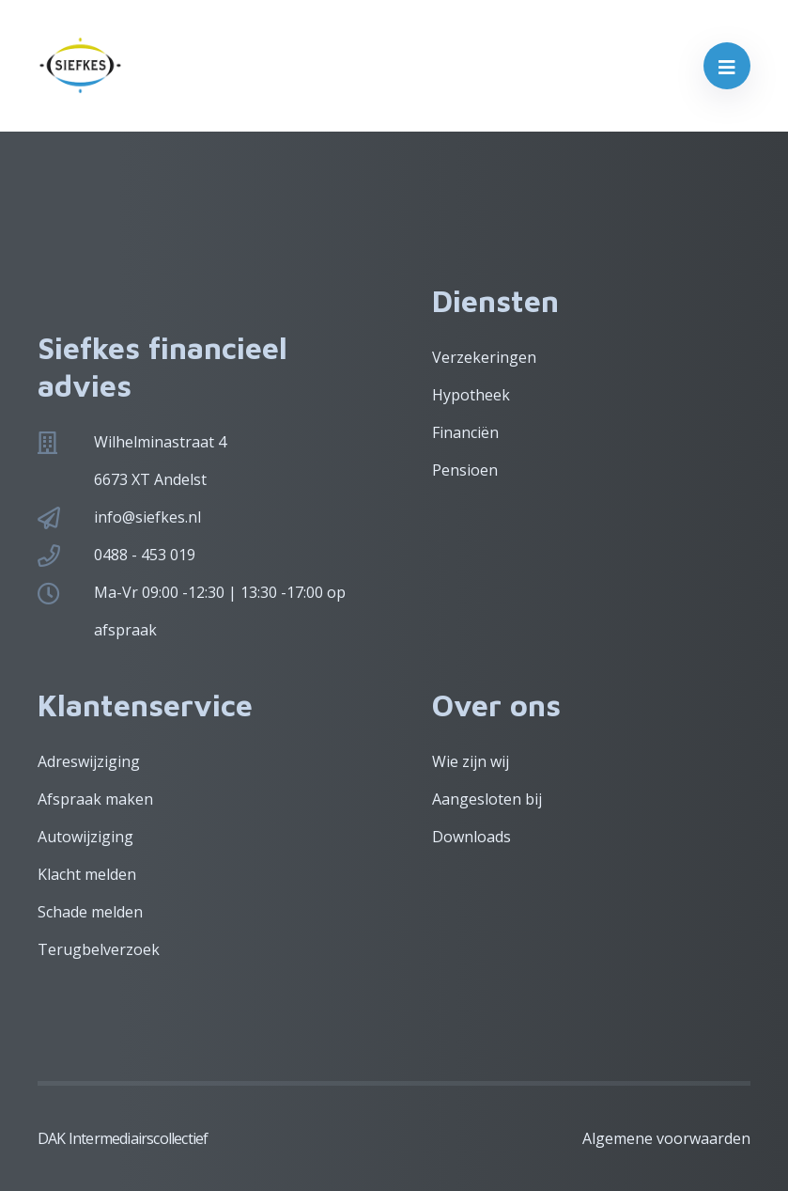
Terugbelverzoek (99, 949)
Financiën (465, 432)
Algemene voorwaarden (666, 1138)
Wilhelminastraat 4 (160, 441)
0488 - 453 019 (144, 554)
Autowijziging (85, 836)
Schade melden (90, 911)
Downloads (471, 836)
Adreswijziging (89, 761)
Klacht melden (87, 874)
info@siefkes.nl (147, 517)
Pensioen (465, 470)
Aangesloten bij (487, 799)
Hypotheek (471, 394)
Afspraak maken (95, 799)
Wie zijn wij (470, 761)
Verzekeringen (484, 357)
